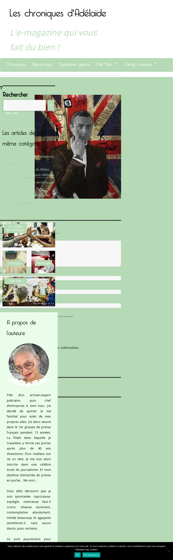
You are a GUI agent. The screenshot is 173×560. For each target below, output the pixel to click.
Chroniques (15, 63)
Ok (77, 555)
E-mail (3, 287)
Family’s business (138, 63)
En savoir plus (91, 555)
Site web (4, 300)
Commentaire (7, 238)
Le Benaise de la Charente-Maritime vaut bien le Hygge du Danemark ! (25, 213)
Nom (2, 273)
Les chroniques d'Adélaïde (58, 10)
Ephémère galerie (74, 63)
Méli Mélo (104, 63)
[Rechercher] (51, 105)
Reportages (42, 63)
